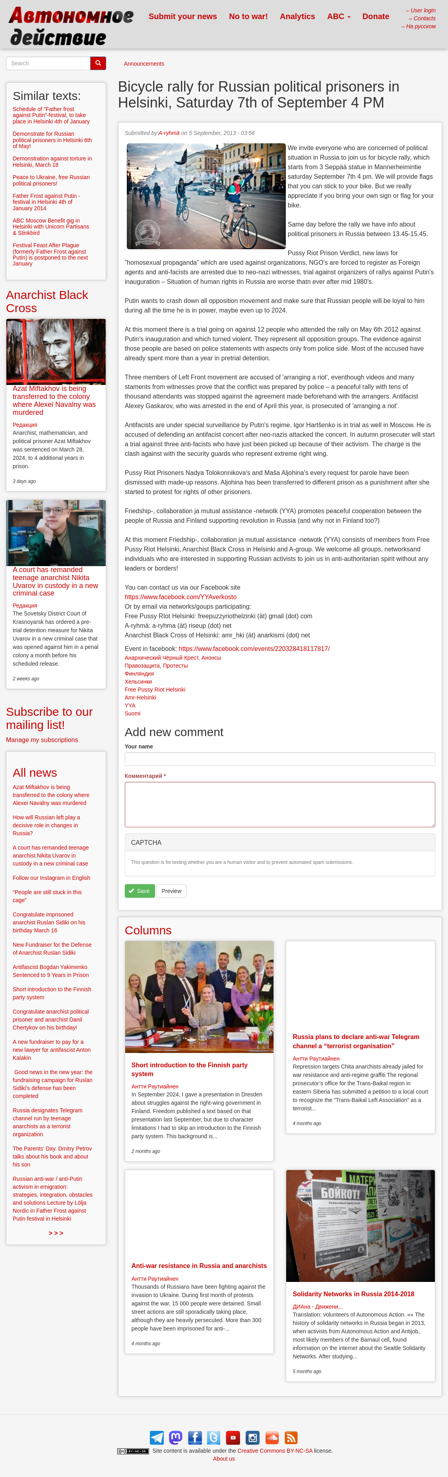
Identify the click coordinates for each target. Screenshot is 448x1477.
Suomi (133, 713)
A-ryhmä (169, 133)
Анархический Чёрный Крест (161, 657)
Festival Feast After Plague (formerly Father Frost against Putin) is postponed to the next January (50, 254)
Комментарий (145, 776)
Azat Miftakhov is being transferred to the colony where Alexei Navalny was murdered (54, 400)
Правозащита (142, 665)
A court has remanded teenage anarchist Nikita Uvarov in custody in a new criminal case (55, 581)
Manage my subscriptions (42, 740)
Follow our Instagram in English (51, 878)
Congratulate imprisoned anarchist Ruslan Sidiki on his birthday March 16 (49, 922)
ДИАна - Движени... (318, 1306)
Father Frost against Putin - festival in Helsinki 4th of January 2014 (46, 202)
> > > (55, 1233)
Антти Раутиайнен (155, 1086)
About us (224, 1459)
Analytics (297, 16)
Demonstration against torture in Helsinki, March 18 (52, 161)
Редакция (25, 425)
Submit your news (183, 16)
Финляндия (139, 673)
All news (35, 772)
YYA (130, 705)
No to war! (248, 16)
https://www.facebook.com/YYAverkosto (181, 597)
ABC (339, 16)
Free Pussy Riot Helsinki (155, 689)
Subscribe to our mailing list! (49, 718)
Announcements (144, 64)
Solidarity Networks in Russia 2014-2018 (353, 1294)
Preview (171, 891)
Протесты (175, 665)
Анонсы (211, 657)
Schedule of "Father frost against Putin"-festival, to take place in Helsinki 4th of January (51, 115)
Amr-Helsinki (140, 697)
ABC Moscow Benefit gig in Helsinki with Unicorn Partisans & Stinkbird (51, 226)
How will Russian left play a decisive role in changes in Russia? (46, 825)
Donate (376, 16)
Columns (148, 930)
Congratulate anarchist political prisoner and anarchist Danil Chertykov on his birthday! (51, 1019)
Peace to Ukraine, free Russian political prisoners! (51, 180)
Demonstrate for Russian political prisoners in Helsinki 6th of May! (52, 140)
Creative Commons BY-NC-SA (275, 1451)
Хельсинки (138, 681)
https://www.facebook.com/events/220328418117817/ (254, 648)
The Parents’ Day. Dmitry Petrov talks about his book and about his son (52, 1156)
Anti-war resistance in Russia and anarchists (199, 1265)
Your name (139, 746)
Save (138, 891)
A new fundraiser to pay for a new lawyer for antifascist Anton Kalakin (52, 1050)
